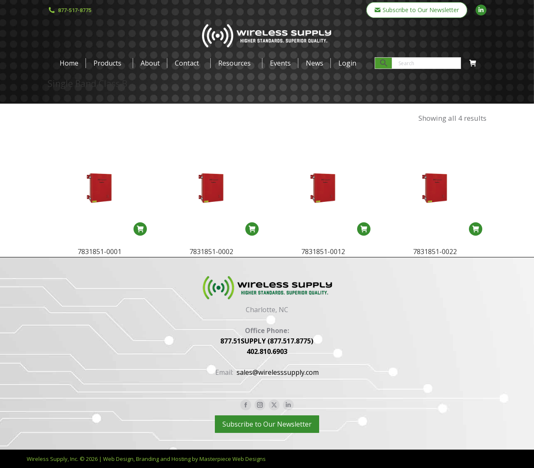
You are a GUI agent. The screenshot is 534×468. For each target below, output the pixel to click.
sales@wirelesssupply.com (278, 372)
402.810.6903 (267, 351)
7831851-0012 (323, 257)
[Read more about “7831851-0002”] (252, 229)
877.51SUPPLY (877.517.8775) (266, 341)
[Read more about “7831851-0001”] (140, 229)
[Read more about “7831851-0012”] (363, 234)
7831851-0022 (435, 270)
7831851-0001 (99, 251)
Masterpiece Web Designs (232, 459)
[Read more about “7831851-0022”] (475, 248)
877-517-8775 (69, 10)
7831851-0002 (211, 251)
